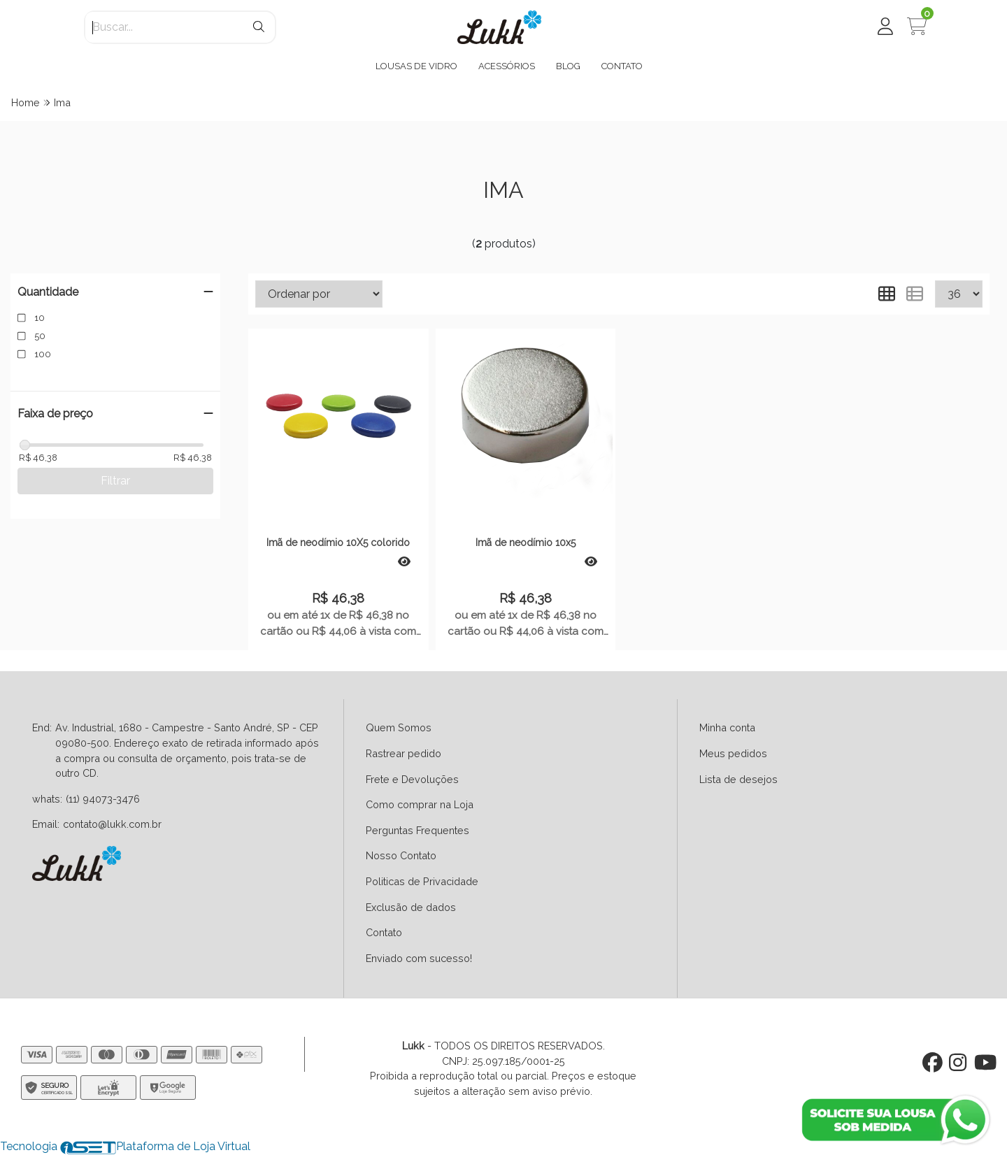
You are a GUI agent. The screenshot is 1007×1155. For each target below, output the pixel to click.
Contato (384, 932)
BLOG (568, 66)
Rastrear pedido (403, 753)
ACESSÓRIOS (506, 66)
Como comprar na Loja (419, 804)
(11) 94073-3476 (103, 799)
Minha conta (727, 727)
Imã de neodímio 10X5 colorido (338, 542)
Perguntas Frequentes (417, 830)
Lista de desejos (738, 779)
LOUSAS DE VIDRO (416, 66)
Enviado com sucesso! (419, 958)
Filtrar (115, 480)
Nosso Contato (401, 855)
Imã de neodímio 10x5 (526, 542)
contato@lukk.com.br (112, 824)
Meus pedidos (733, 753)
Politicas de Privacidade (422, 881)
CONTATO (622, 66)
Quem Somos (398, 727)
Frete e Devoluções (412, 779)
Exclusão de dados (411, 907)
